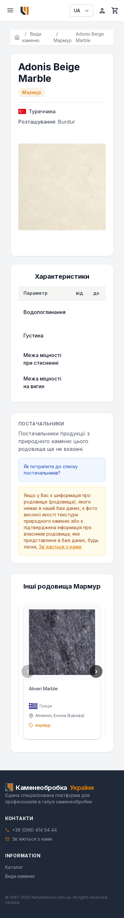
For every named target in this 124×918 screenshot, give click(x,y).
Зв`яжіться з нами (60, 546)
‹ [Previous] (28, 671)
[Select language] (81, 10)
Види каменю (20, 876)
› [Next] (96, 671)
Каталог (14, 867)
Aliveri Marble (43, 688)
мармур (43, 725)
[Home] (25, 11)
